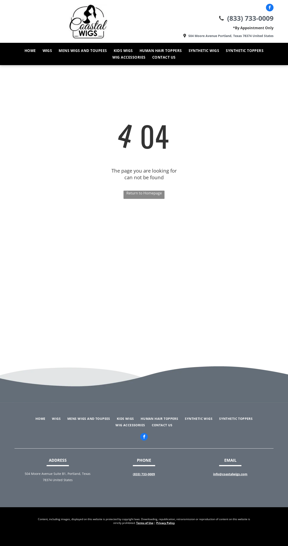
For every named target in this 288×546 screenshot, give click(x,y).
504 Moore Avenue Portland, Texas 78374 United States (231, 36)
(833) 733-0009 (250, 18)
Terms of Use (144, 523)
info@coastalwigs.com (230, 474)
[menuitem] (30, 50)
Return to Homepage (144, 193)
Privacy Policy (165, 523)
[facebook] (270, 8)
